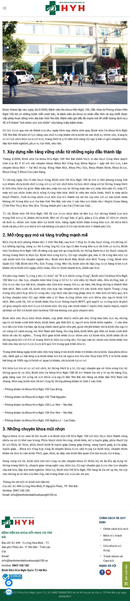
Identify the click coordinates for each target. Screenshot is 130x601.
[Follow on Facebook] (102, 572)
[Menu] (5, 8)
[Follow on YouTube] (108, 572)
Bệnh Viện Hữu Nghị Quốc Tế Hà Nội (24, 570)
